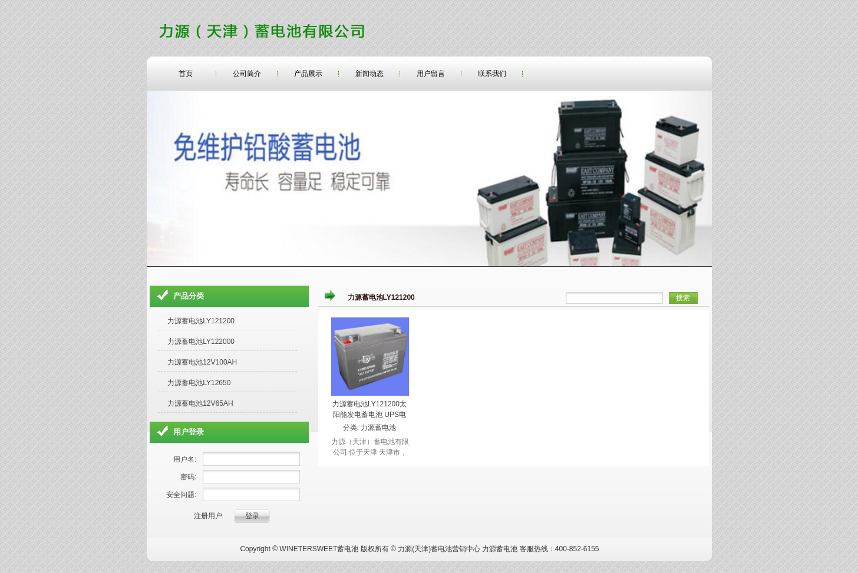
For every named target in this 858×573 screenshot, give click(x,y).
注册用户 (208, 516)
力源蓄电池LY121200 (201, 321)
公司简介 (247, 73)
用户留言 (431, 73)
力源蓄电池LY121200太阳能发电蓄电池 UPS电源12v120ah (369, 414)
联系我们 (492, 73)
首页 (186, 73)
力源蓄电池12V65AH (200, 403)
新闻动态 (369, 73)
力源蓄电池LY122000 (201, 341)
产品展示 (308, 73)
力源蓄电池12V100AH (202, 362)
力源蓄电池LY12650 (198, 383)
